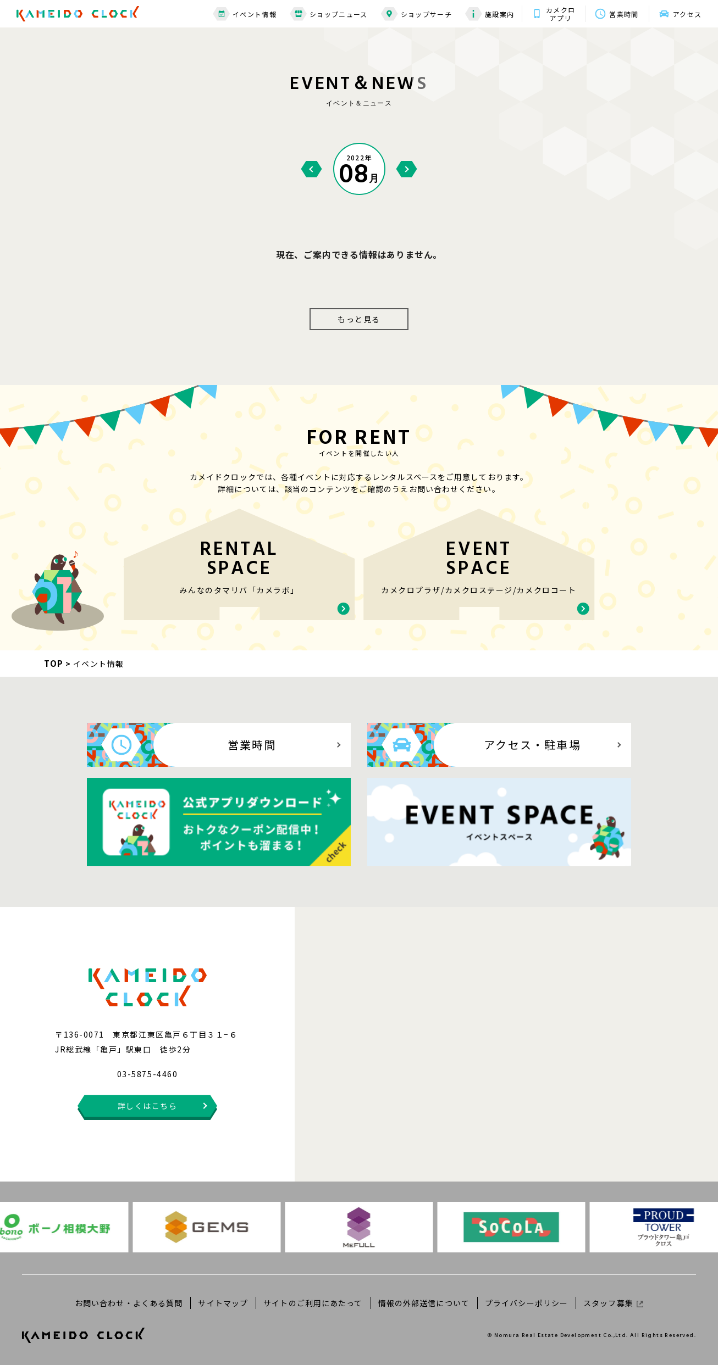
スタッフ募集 (613, 1302)
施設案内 (489, 14)
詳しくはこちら (148, 1105)
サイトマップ (223, 1302)
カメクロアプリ (560, 13)
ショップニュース (329, 14)
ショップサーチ (416, 14)
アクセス (687, 14)
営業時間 (623, 14)
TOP (54, 663)
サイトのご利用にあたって (312, 1302)
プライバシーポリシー (526, 1302)
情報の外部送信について (424, 1302)
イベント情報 (245, 14)
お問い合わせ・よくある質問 (129, 1302)
